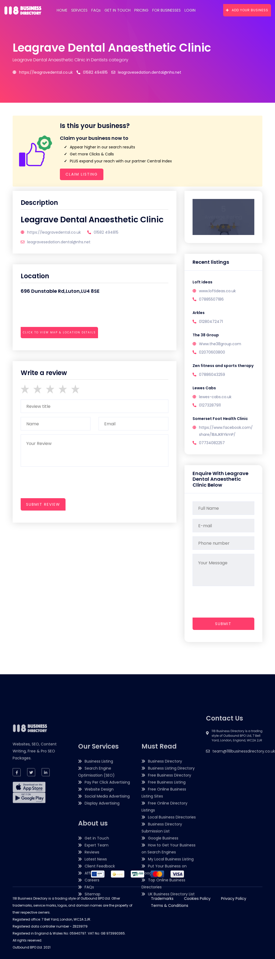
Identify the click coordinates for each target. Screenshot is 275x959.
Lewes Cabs (204, 388)
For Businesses (166, 10)
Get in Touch (117, 10)
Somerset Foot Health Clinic (220, 418)
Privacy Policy (233, 898)
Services (79, 10)
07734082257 (212, 442)
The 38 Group (206, 335)
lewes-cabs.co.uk (215, 397)
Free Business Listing (167, 893)
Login (190, 10)
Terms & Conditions (169, 905)
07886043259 (212, 374)
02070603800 (212, 352)
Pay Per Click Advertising (107, 893)
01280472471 (211, 321)
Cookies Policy (197, 898)
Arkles (199, 312)
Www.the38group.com (220, 344)
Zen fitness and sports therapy (223, 365)
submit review (43, 504)
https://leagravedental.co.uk (43, 72)
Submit (223, 623)
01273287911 (210, 405)
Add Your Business (247, 10)
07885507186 (211, 299)
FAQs (96, 10)
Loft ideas (202, 282)
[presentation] (61, 347)
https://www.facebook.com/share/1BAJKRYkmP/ (226, 431)
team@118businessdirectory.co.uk (243, 781)
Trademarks (162, 898)
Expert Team (96, 956)
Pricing (141, 10)
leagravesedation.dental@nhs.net (146, 72)
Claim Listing (82, 174)
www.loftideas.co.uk (217, 291)
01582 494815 (92, 72)
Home (62, 10)
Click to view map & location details (59, 332)
